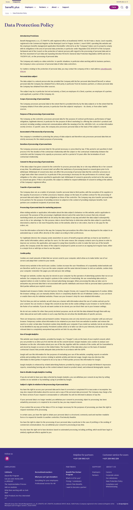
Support (65, 7)
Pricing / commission (74, 481)
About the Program (12, 476)
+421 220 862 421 (81, 458)
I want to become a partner (76, 487)
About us (111, 467)
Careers (109, 472)
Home (7, 13)
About (54, 7)
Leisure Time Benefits (74, 484)
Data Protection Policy (114, 481)
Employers (29, 7)
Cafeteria (8, 472)
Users (8, 2)
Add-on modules (11, 487)
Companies (16, 2)
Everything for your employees (46, 481)
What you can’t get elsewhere (46, 477)
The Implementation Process (15, 484)
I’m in (114, 7)
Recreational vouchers (43, 472)
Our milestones (111, 478)
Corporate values (112, 475)
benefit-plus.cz (122, 2)
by (122, 504)
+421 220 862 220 (111, 458)
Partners (42, 7)
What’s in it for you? (73, 478)
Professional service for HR (45, 484)
